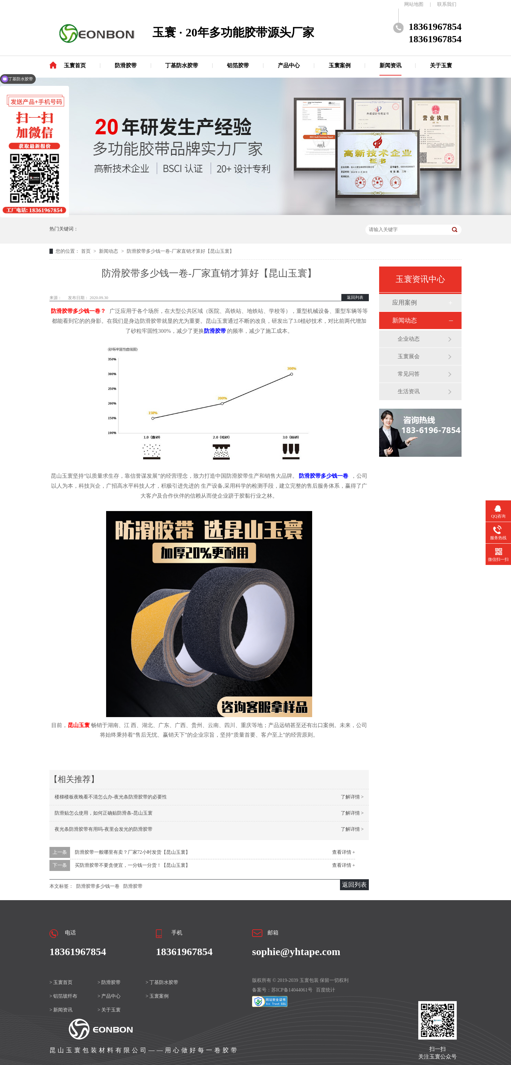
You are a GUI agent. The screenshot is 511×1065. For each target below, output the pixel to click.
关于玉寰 (441, 65)
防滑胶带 (126, 65)
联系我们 (446, 4)
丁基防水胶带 (181, 65)
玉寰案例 (340, 65)
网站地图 (413, 4)
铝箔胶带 (238, 65)
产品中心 (289, 65)
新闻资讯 (390, 65)
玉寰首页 (75, 65)
